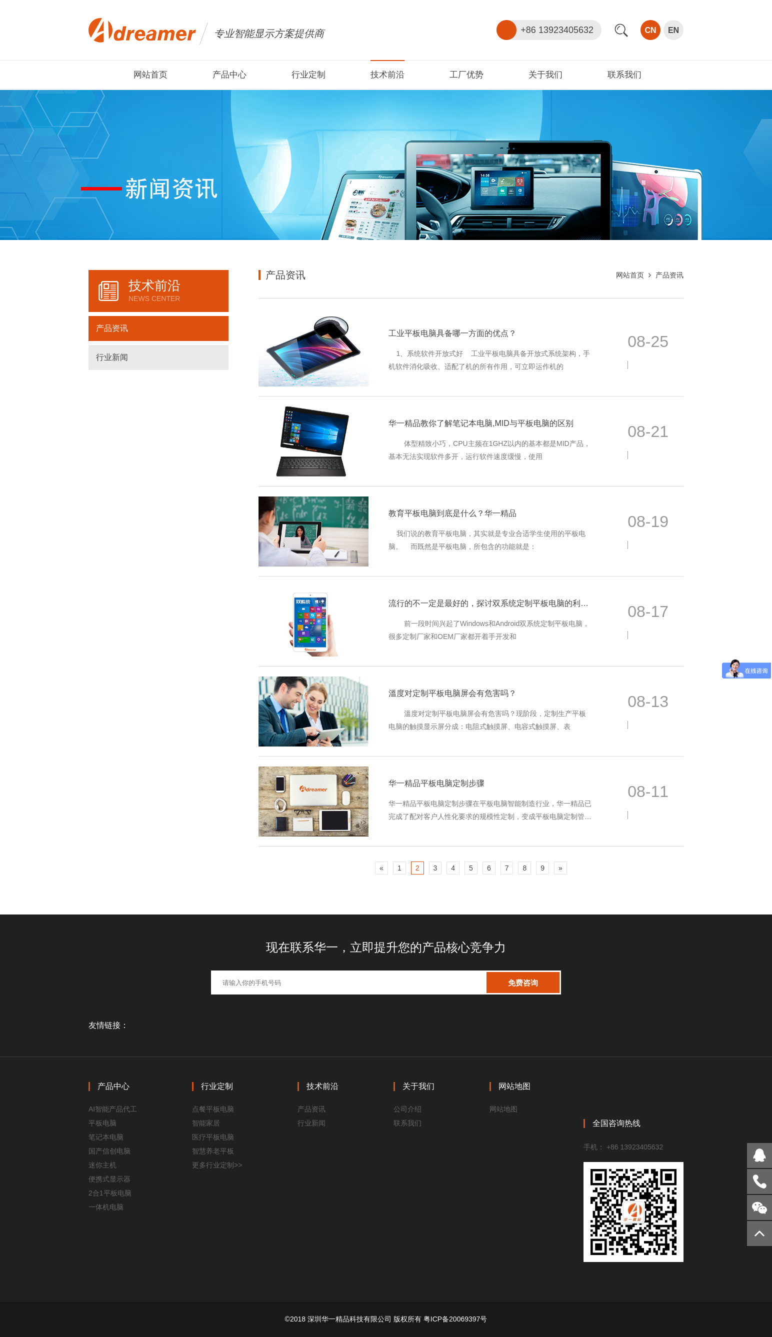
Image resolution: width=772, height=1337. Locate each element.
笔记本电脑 (106, 1137)
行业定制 (309, 75)
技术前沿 (387, 75)
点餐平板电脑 (213, 1109)
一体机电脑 (106, 1207)
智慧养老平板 (213, 1151)
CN (650, 30)
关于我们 (545, 75)
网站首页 (151, 75)
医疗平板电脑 (213, 1137)
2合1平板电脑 (110, 1193)
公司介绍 (408, 1109)
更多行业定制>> (217, 1165)
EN (673, 30)
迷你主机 (102, 1165)
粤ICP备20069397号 (456, 1319)
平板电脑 (102, 1123)
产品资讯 (112, 328)
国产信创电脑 (109, 1151)
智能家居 (206, 1123)
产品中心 (229, 75)
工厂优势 (467, 75)
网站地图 (504, 1109)
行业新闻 (112, 357)
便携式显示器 (109, 1179)
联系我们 (625, 75)
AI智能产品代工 (112, 1109)
